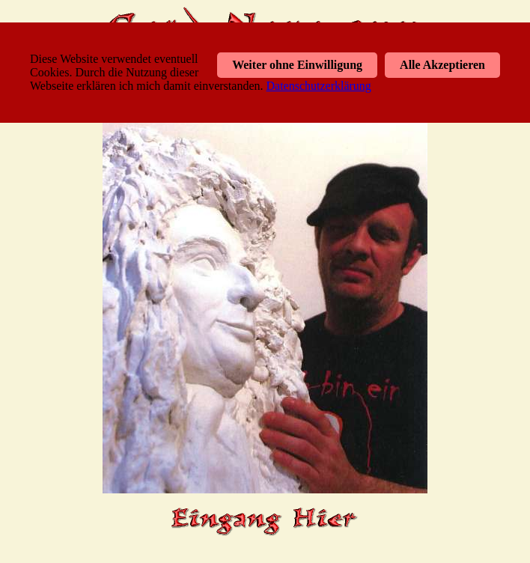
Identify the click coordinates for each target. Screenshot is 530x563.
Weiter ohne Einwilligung (297, 64)
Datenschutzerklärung (318, 85)
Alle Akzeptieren (442, 64)
